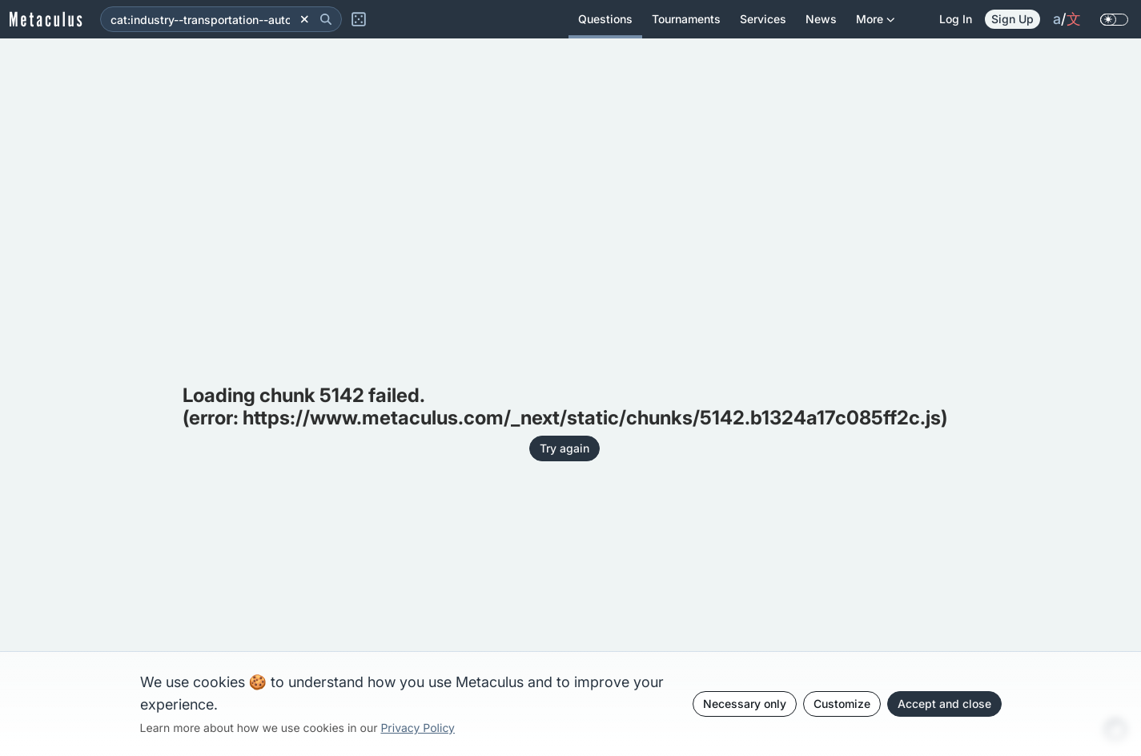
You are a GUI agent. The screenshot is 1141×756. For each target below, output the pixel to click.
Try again (564, 448)
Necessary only (744, 703)
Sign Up (1012, 19)
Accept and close (944, 703)
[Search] (326, 19)
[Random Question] (359, 19)
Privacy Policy (417, 728)
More (875, 25)
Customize (842, 703)
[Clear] (304, 19)
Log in (955, 19)
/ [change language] (1067, 19)
